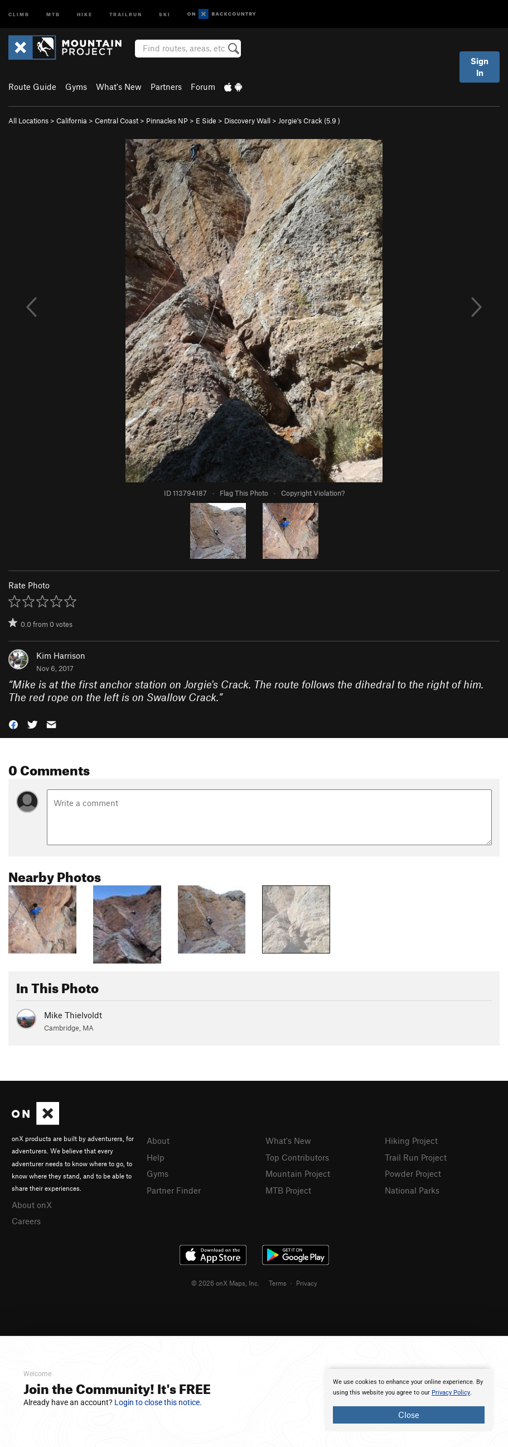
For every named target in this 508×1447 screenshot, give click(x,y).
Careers (26, 1221)
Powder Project (413, 1173)
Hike (85, 13)
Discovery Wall (247, 120)
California (71, 120)
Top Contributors (297, 1157)
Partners (166, 87)
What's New (119, 87)
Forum (203, 87)
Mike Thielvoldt (73, 1015)
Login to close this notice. (158, 1402)
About (158, 1140)
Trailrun (125, 13)
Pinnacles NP (167, 120)
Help (156, 1157)
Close (408, 1415)
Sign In (479, 67)
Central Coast (116, 120)
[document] (409, 1400)
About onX (32, 1205)
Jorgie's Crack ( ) (309, 120)
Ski (165, 13)
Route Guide (32, 87)
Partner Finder (174, 1190)
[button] (13, 723)
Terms (278, 1283)
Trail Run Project (416, 1157)
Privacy (306, 1283)
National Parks (412, 1190)
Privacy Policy (451, 1392)
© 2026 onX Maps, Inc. (225, 1283)
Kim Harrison (60, 655)
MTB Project (288, 1190)
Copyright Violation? (313, 492)
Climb (19, 13)
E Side (206, 120)
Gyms (76, 87)
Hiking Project (411, 1140)
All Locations (28, 120)
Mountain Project (297, 1173)
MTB (53, 13)
